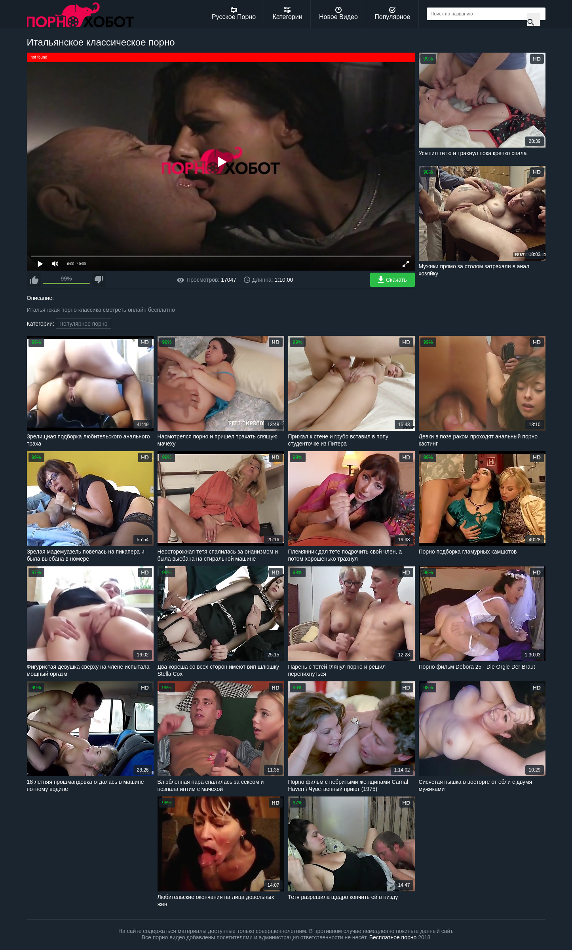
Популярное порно (83, 323)
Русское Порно (234, 13)
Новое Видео (338, 13)
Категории (287, 13)
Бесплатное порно (392, 937)
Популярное (392, 13)
